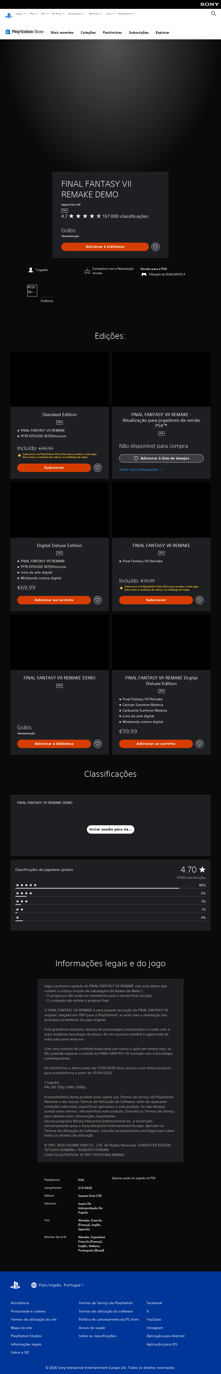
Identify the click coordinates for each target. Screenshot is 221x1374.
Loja (108, 13)
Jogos (19, 13)
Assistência (125, 13)
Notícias (94, 13)
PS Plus (57, 13)
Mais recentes (62, 28)
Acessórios (74, 13)
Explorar (162, 28)
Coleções (88, 28)
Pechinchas (112, 28)
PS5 (32, 13)
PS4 (43, 13)
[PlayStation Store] (25, 27)
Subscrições (139, 28)
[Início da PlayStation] (8, 14)
